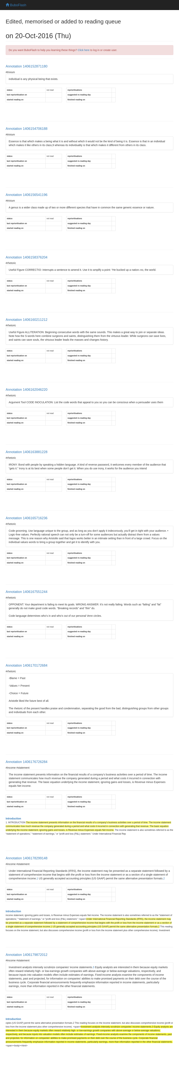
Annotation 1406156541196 (26, 195)
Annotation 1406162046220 (26, 389)
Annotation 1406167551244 (26, 592)
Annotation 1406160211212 (26, 320)
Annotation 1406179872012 (26, 955)
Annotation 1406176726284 (26, 762)
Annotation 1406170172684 (26, 665)
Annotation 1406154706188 (26, 129)
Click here (84, 50)
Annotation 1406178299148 (26, 858)
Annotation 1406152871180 (26, 66)
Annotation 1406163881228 (26, 452)
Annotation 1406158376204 (26, 257)
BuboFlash (16, 5)
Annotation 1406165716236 (26, 518)
